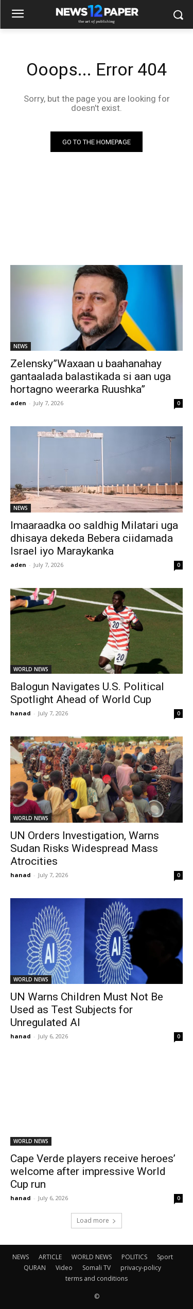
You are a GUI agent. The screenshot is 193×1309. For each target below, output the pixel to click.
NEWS (20, 346)
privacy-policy (140, 1267)
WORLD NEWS (30, 669)
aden (18, 403)
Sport (165, 1257)
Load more (96, 1220)
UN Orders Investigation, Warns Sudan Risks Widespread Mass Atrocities (84, 848)
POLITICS (134, 1257)
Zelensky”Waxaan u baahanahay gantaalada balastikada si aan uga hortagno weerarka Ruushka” (90, 376)
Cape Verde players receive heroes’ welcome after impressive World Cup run (93, 1171)
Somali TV (96, 1267)
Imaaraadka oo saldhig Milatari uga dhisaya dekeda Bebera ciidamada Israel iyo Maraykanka (94, 538)
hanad (20, 713)
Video (64, 1267)
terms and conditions (96, 1278)
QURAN (35, 1267)
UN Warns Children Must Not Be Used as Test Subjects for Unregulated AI (86, 1010)
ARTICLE (50, 1257)
